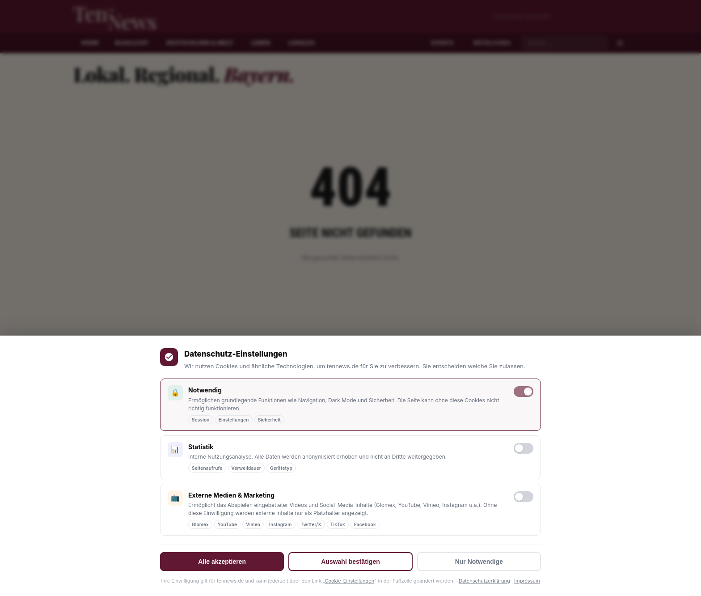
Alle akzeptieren (222, 561)
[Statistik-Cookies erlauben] (523, 448)
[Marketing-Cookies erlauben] (523, 496)
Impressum (527, 581)
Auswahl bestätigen (350, 561)
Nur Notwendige (479, 561)
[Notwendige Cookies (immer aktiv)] (523, 391)
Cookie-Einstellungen (349, 581)
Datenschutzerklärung (484, 581)
